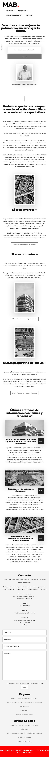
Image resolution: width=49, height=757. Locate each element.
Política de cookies (24, 737)
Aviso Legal (24, 729)
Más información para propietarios (24, 393)
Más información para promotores (24, 319)
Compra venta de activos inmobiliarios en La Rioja (24, 702)
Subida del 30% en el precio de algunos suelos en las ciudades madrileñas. (20, 441)
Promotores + (24, 710)
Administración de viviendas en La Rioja (24, 698)
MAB (13, 5)
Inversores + (24, 706)
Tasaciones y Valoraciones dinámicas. (21, 490)
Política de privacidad (24, 741)
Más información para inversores (24, 244)
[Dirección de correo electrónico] (24, 50)
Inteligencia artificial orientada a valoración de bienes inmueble (20, 538)
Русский (1, 47)
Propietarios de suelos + (24, 715)
